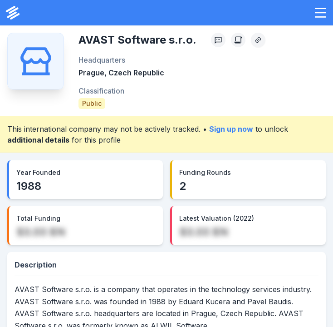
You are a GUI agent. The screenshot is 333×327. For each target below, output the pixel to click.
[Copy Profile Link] (258, 40)
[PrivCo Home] (13, 13)
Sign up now (231, 129)
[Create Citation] (238, 40)
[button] (320, 13)
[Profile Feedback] (218, 40)
